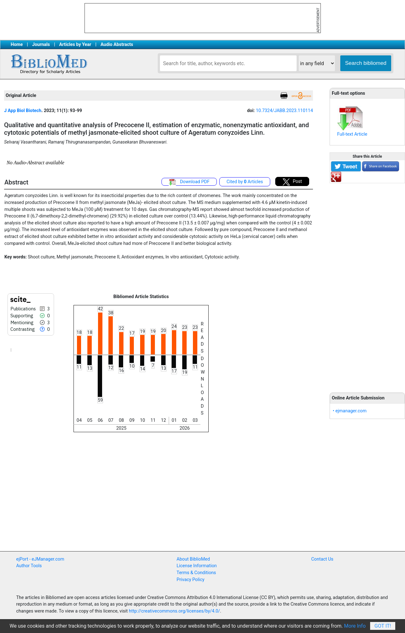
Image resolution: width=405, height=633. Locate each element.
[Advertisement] (367, 284)
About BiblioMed (193, 559)
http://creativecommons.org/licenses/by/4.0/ (174, 611)
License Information (197, 565)
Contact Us (322, 559)
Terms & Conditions (196, 572)
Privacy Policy (191, 579)
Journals (41, 44)
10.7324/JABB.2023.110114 (284, 110)
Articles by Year (75, 44)
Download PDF (189, 182)
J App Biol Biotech (22, 110)
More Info (355, 626)
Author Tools (29, 565)
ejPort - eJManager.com (40, 559)
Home (17, 44)
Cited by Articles (245, 181)
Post (292, 181)
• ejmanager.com (350, 411)
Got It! (383, 626)
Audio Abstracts (117, 44)
